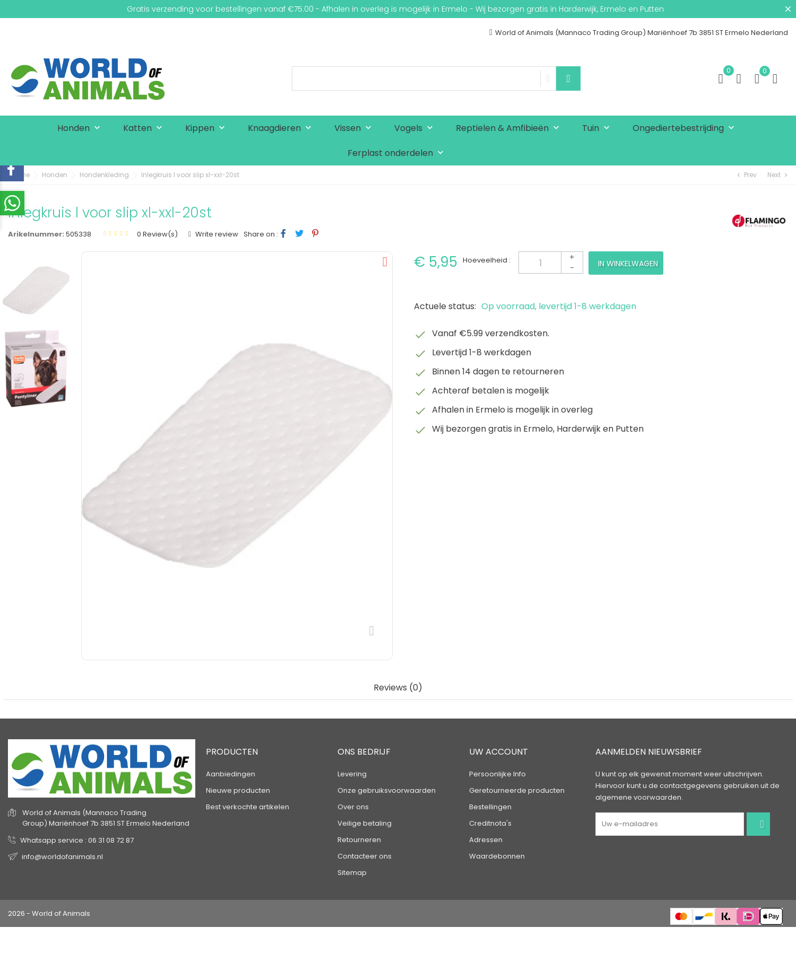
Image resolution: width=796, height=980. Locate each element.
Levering (352, 774)
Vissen (355, 128)
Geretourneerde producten (517, 790)
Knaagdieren (282, 128)
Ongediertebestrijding (686, 128)
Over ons (353, 807)
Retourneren (359, 840)
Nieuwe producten (238, 790)
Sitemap (352, 873)
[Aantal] (551, 262)
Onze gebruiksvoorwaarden (387, 790)
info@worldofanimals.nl (62, 857)
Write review (216, 234)
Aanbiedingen (230, 774)
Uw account (498, 752)
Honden (81, 128)
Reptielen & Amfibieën (510, 128)
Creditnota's (490, 823)
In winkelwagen (628, 263)
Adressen (486, 840)
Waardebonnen (497, 856)
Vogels (416, 128)
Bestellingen (490, 807)
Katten (145, 128)
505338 (78, 234)
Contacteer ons (365, 856)
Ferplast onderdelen (398, 153)
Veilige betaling (365, 823)
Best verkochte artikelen (247, 807)
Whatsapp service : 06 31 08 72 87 (77, 840)
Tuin (598, 128)
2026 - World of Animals (49, 913)
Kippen (207, 128)
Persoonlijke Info (497, 774)
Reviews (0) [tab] (398, 688)
